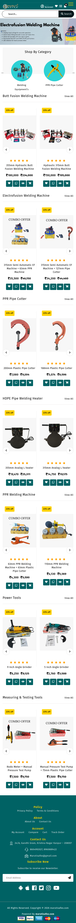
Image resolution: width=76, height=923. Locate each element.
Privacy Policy (25, 810)
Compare (33, 832)
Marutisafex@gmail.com (41, 856)
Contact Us (45, 821)
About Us (30, 821)
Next (73, 72)
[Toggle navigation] (70, 4)
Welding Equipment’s (21, 87)
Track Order (57, 832)
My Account (18, 832)
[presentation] (6, 149)
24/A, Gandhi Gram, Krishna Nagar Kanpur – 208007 (40, 843)
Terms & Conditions (48, 810)
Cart (45, 832)
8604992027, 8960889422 (41, 849)
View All (69, 96)
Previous (2, 72)
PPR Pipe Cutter (54, 85)
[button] (1, 31)
